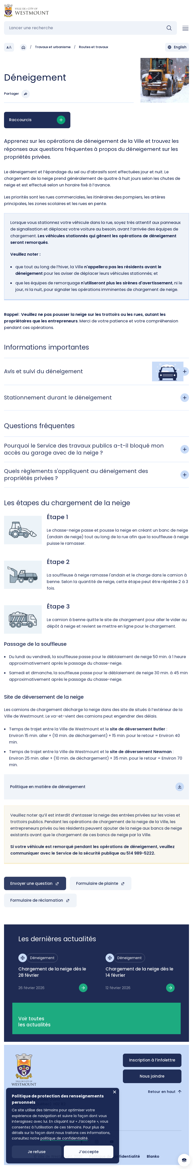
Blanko (153, 1156)
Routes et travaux (93, 47)
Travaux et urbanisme (53, 47)
